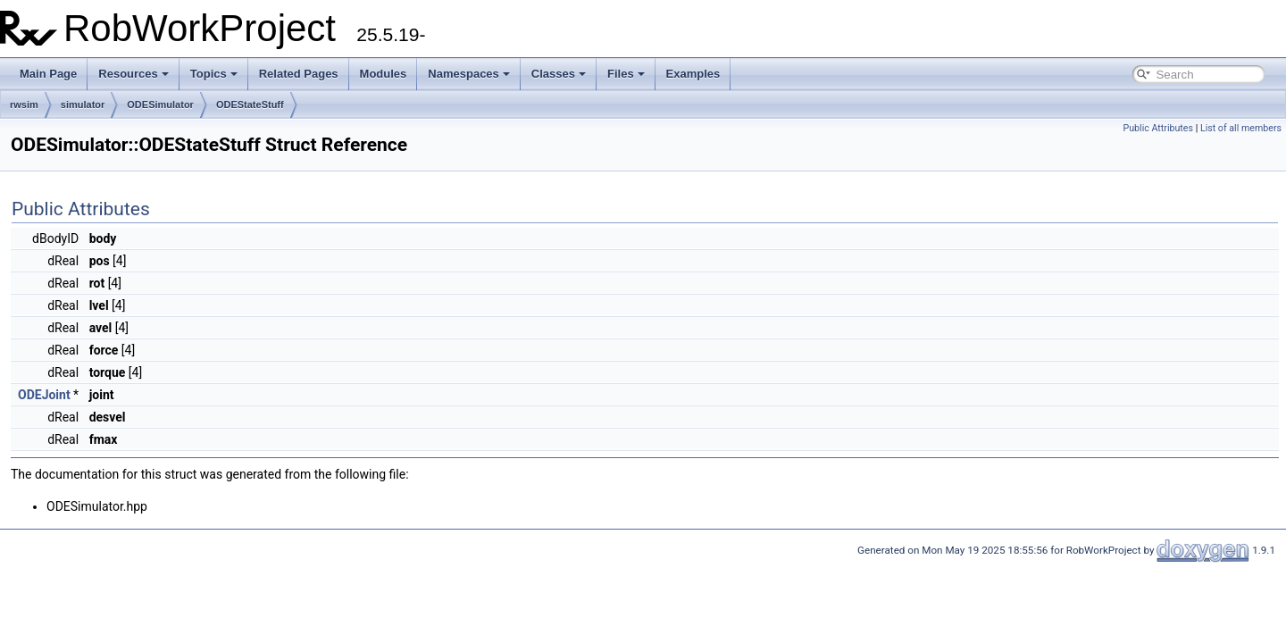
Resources (133, 73)
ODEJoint (44, 395)
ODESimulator (160, 104)
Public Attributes (1158, 128)
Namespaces (469, 73)
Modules (383, 73)
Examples (693, 73)
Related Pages (298, 73)
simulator (83, 104)
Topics (214, 73)
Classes (558, 73)
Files (626, 73)
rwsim (24, 104)
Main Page (48, 73)
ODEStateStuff (250, 104)
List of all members (1241, 128)
